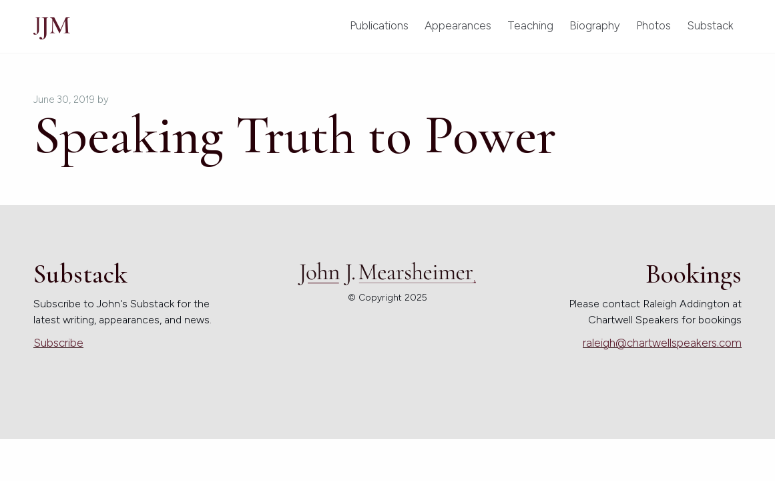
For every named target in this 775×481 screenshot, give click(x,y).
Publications (379, 25)
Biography (594, 25)
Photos (653, 25)
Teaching (530, 25)
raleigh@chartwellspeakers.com (662, 342)
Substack (710, 25)
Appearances (458, 25)
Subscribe (58, 342)
